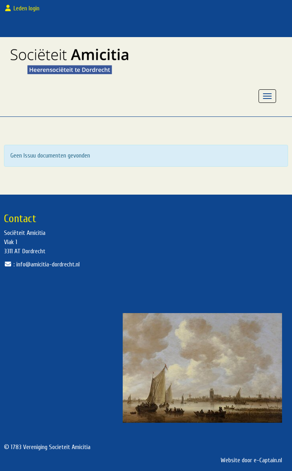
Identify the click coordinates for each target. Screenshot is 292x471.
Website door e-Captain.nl (251, 460)
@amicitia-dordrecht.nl (48, 264)
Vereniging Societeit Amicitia (56, 447)
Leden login (23, 8)
